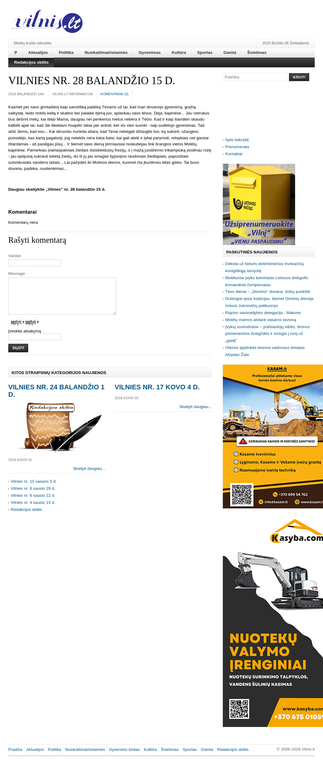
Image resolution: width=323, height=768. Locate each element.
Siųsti (18, 355)
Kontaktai (233, 154)
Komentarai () (115, 94)
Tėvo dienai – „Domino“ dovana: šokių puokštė (267, 291)
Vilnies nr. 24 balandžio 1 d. (56, 398)
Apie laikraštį (237, 139)
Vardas (14, 255)
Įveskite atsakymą (24, 338)
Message (16, 273)
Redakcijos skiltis (26, 517)
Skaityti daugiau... (89, 476)
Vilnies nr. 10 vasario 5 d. (34, 488)
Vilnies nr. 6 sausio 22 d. (33, 502)
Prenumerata (237, 146)
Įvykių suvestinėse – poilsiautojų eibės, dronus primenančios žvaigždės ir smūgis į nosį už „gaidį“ (267, 333)
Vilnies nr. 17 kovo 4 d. (157, 394)
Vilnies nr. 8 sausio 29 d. (33, 495)
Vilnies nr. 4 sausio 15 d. (33, 510)
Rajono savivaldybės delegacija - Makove (263, 312)
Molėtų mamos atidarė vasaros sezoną (260, 319)
